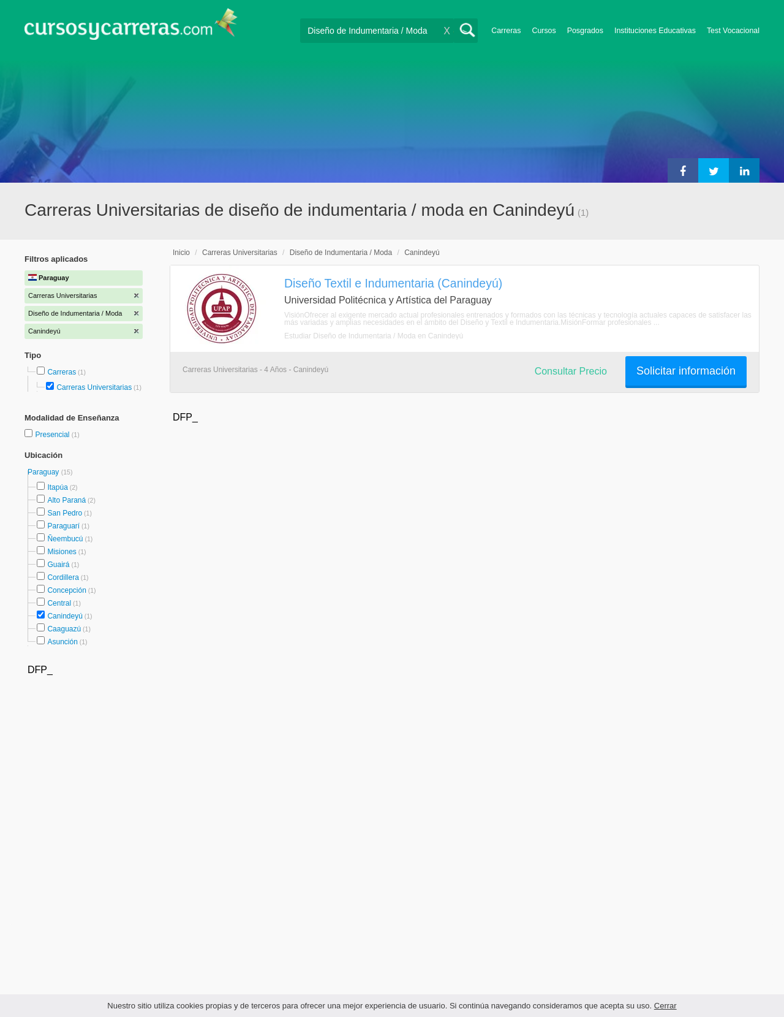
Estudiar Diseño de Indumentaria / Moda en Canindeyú (373, 336)
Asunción (62, 642)
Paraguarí (63, 526)
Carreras (506, 30)
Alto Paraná (66, 500)
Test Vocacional (733, 30)
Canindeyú (64, 616)
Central (59, 603)
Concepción (66, 590)
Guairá (58, 564)
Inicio (181, 252)
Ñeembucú (65, 539)
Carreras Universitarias (94, 387)
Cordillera (62, 577)
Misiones (61, 551)
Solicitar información (686, 371)
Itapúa (57, 487)
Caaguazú (64, 629)
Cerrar (665, 1005)
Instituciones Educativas (655, 30)
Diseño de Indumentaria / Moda (341, 252)
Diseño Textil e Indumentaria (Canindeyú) (393, 283)
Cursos (544, 30)
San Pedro (64, 513)
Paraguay (44, 472)
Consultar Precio (571, 371)
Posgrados (585, 30)
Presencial (53, 434)
